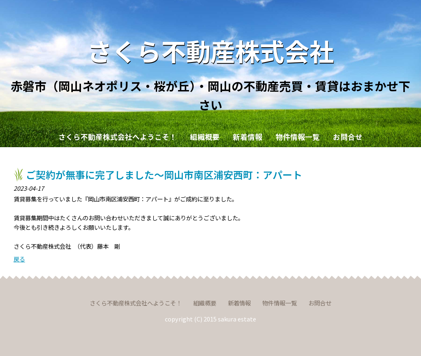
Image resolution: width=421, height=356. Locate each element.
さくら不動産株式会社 (210, 50)
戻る (19, 258)
